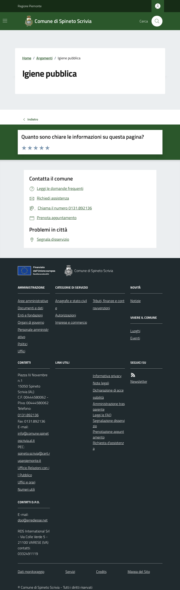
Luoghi (135, 331)
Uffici (21, 351)
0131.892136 (28, 415)
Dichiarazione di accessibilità (108, 393)
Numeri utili (26, 489)
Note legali (101, 383)
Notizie (135, 300)
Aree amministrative (33, 300)
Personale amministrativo (33, 333)
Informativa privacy (107, 375)
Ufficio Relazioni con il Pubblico (33, 471)
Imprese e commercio (71, 322)
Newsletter (138, 381)
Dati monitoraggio (31, 571)
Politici (22, 344)
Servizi (70, 571)
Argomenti (44, 58)
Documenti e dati (30, 308)
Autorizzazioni (65, 315)
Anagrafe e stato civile (71, 304)
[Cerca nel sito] (155, 21)
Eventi (135, 338)
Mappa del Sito (139, 571)
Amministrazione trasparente (109, 406)
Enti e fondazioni (30, 315)
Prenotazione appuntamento (108, 434)
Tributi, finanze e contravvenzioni (108, 304)
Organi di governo (31, 322)
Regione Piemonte (30, 6)
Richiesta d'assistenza (108, 445)
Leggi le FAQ (102, 415)
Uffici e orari (26, 482)
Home (26, 58)
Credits (101, 571)
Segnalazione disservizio (109, 423)
